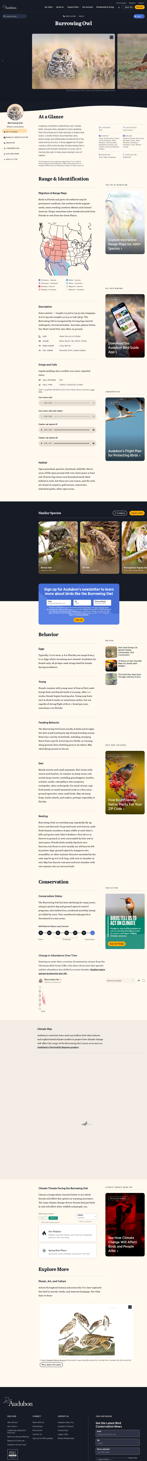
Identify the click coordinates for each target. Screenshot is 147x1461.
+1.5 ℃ (43, 1218)
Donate (139, 7)
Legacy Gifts (63, 1434)
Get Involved (87, 7)
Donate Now (63, 1430)
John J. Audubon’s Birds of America (53, 1360)
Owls (81, 16)
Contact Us (37, 1434)
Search (119, 7)
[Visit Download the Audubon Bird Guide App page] (125, 326)
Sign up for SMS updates (43, 1438)
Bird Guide (70, 16)
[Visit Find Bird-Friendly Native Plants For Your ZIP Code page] (125, 782)
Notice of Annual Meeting (18, 1436)
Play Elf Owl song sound (116, 524)
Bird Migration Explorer (119, 196)
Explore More (12, 154)
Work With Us (38, 1422)
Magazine (132, 3)
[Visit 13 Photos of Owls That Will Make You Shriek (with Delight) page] (125, 666)
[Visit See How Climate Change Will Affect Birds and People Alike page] (125, 1224)
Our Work (48, 7)
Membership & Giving (105, 7)
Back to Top (12, 159)
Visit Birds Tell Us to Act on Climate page (125, 921)
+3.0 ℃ (53, 1218)
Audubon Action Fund (16, 1444)
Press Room (37, 1430)
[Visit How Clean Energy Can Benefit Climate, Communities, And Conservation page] (125, 652)
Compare (121, 513)
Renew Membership (66, 1438)
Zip (76, 601)
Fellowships (37, 1426)
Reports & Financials (16, 1440)
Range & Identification (17, 137)
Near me (129, 7)
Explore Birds (73, 7)
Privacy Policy (86, 607)
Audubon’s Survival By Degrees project (58, 1047)
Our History (12, 1426)
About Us (60, 7)
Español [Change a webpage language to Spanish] (141, 3)
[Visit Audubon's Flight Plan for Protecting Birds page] (125, 429)
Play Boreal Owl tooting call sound (75, 524)
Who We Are (12, 1422)
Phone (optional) (100, 601)
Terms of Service (99, 607)
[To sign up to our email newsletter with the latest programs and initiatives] (59, 603)
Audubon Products (66, 1426)
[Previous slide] (3, 61)
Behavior (10, 143)
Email (50, 601)
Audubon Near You (66, 1422)
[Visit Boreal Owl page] (58, 547)
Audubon (9, 6)
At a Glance (12, 132)
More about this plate (51, 1364)
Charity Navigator (12, 1454)
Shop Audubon (121, 3)
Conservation (12, 148)
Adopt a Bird (137, 513)
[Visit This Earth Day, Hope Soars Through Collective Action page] (125, 679)
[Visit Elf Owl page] (99, 547)
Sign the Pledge (117, 944)
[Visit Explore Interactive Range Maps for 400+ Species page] (125, 222)
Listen (140, 16)
